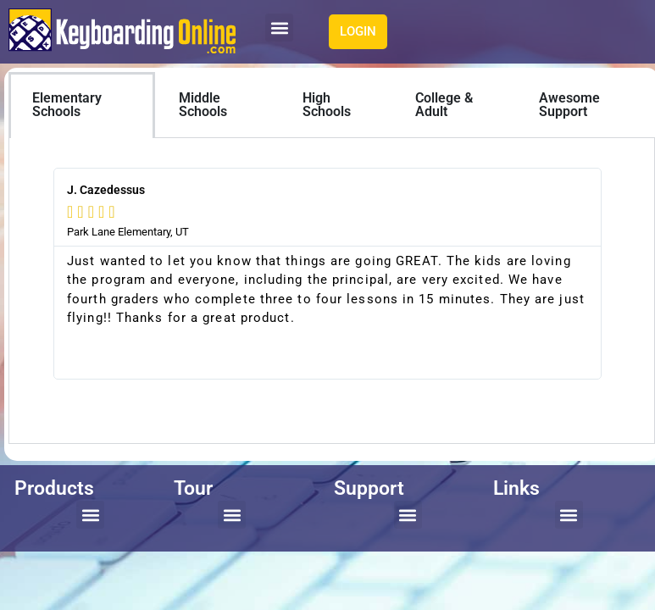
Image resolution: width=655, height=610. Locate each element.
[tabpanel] (331, 291)
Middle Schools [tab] (203, 104)
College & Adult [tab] (444, 104)
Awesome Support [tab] (569, 104)
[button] (279, 28)
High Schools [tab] (327, 104)
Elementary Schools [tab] (67, 104)
